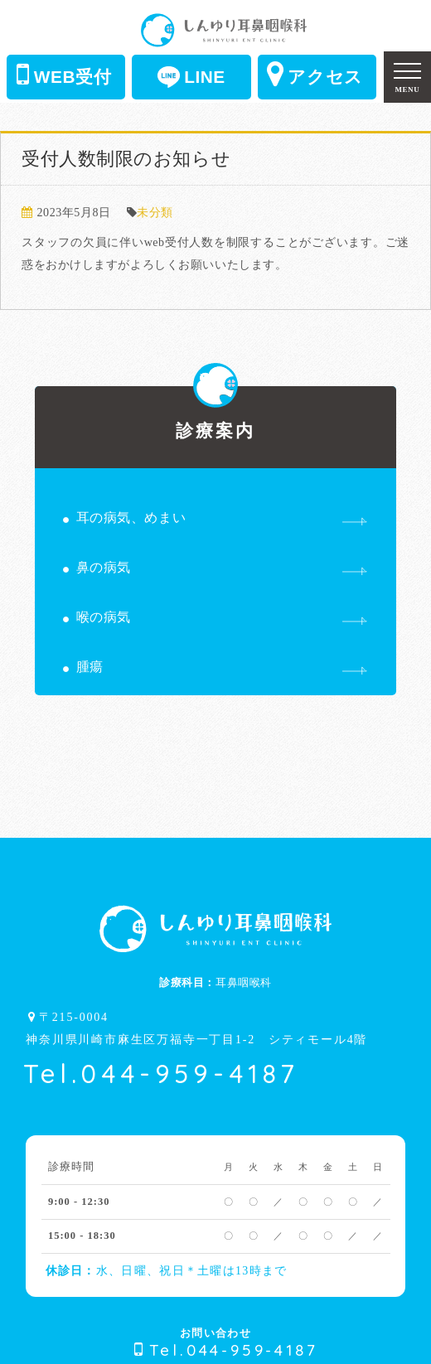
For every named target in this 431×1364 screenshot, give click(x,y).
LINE (191, 77)
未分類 (155, 212)
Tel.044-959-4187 (161, 1073)
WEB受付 (64, 74)
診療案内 (216, 413)
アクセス (315, 74)
